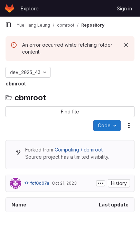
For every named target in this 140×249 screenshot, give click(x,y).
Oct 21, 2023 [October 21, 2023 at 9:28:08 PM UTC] (64, 183)
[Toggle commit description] (100, 183)
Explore (30, 8)
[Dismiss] (126, 45)
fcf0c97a (36, 183)
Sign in (124, 8)
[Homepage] (9, 8)
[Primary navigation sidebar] (8, 24)
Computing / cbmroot (79, 150)
